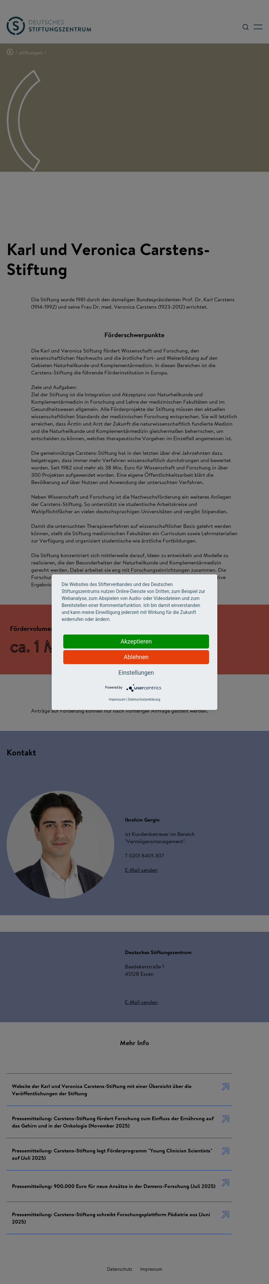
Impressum (117, 699)
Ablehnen (136, 656)
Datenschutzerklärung (144, 699)
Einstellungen (136, 672)
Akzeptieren (136, 641)
